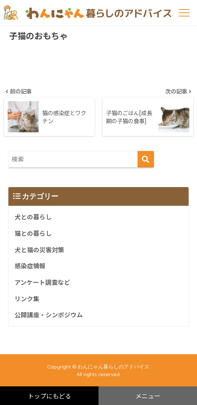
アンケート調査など (42, 282)
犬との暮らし (33, 216)
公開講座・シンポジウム (49, 314)
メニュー (147, 395)
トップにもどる (49, 395)
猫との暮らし (33, 233)
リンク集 (27, 298)
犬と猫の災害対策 (39, 249)
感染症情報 (30, 265)
